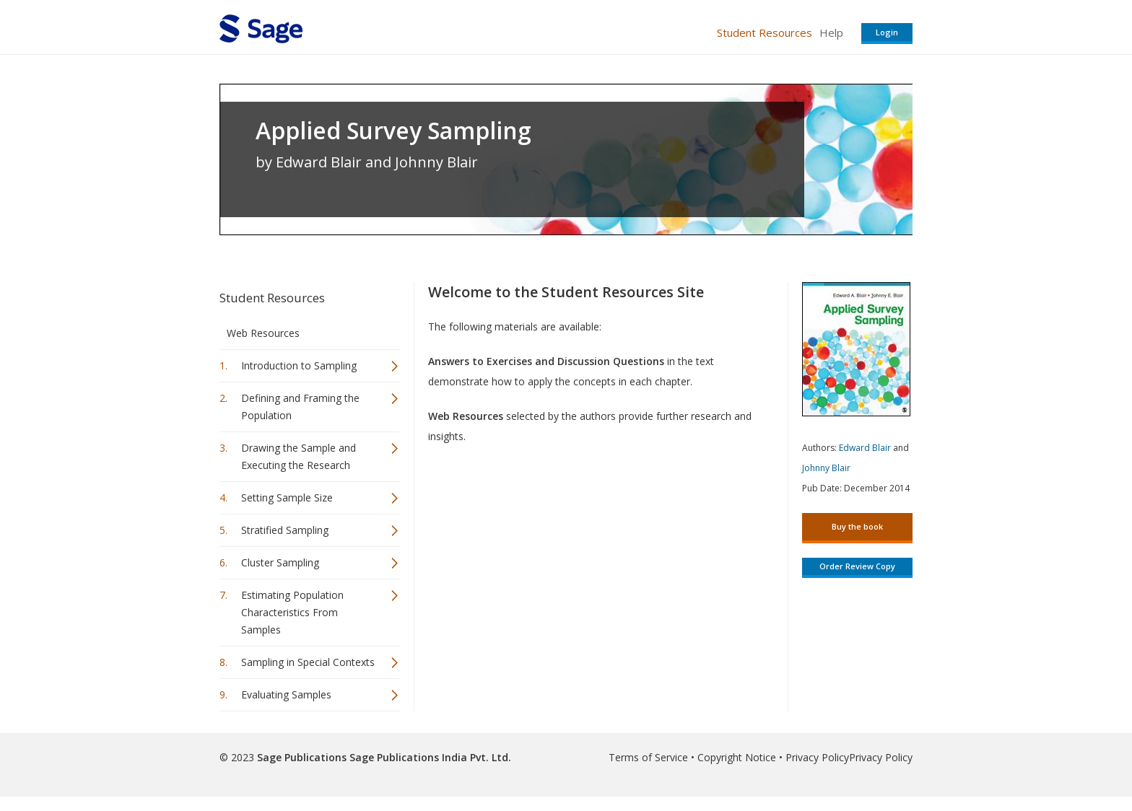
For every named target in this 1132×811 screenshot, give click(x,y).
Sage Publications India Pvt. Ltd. (429, 757)
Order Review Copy (857, 566)
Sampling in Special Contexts (308, 662)
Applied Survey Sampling (393, 130)
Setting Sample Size (287, 497)
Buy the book (857, 526)
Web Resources (263, 333)
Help (831, 32)
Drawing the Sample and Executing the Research (298, 456)
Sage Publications (302, 757)
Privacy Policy (817, 757)
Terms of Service (648, 757)
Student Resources (764, 32)
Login (887, 32)
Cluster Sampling (280, 562)
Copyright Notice (736, 757)
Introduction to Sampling (299, 365)
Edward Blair (865, 448)
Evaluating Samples (286, 694)
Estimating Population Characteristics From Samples (292, 612)
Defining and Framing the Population (300, 406)
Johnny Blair (826, 468)
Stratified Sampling (284, 530)
